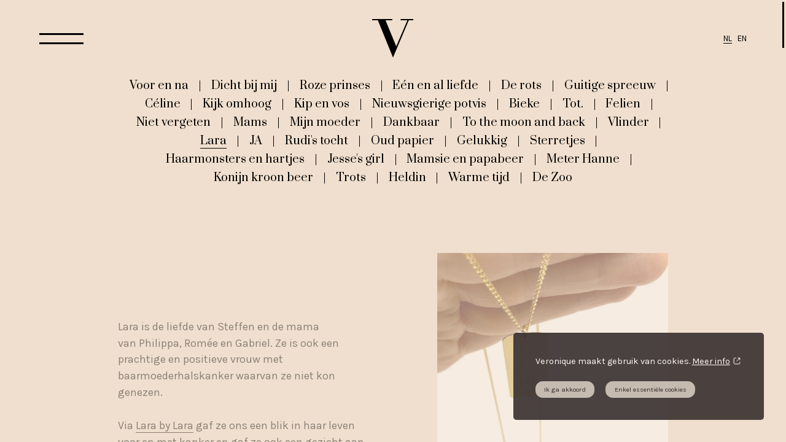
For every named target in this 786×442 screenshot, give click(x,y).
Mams (250, 122)
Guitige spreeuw (610, 85)
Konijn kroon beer (263, 177)
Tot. (572, 103)
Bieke (524, 103)
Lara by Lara (164, 425)
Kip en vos (321, 103)
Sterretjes (557, 140)
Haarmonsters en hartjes (235, 159)
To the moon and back (523, 122)
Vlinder (628, 122)
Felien (622, 103)
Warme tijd (479, 177)
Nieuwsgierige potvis (429, 103)
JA (255, 140)
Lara (213, 140)
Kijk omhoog (237, 103)
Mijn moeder (325, 122)
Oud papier (402, 140)
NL (727, 38)
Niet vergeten (173, 122)
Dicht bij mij (244, 85)
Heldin (407, 177)
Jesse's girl (355, 159)
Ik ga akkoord (565, 390)
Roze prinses (335, 85)
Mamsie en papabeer (465, 159)
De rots (521, 85)
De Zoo (552, 177)
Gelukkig (482, 140)
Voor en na (159, 85)
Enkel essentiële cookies (651, 390)
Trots (351, 177)
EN (742, 38)
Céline (163, 103)
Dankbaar (411, 122)
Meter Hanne (583, 159)
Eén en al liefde (435, 85)
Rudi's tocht (316, 140)
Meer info (711, 361)
